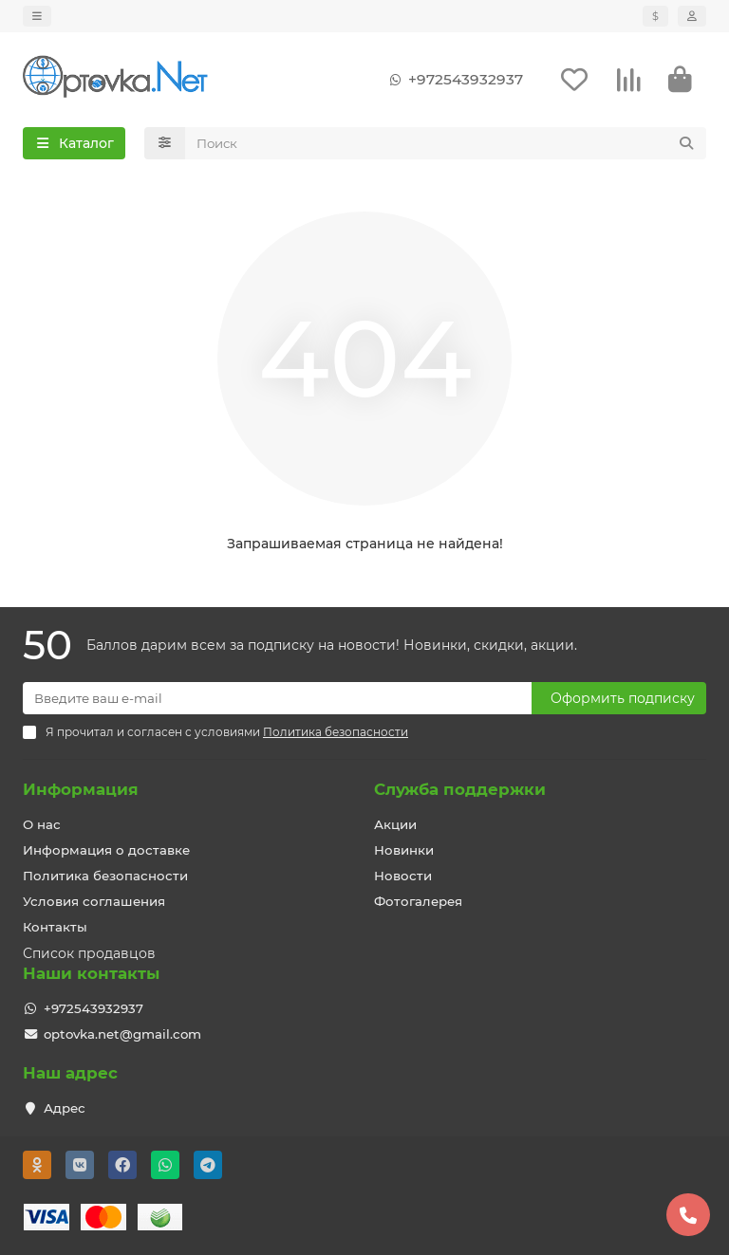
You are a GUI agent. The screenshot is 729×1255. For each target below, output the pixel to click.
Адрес (64, 1108)
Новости (403, 875)
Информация (81, 789)
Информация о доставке (106, 850)
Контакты (55, 926)
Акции (395, 824)
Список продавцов (89, 953)
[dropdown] (37, 16)
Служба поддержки (460, 789)
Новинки (404, 850)
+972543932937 (452, 80)
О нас (42, 824)
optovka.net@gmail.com (122, 1034)
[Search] (446, 145)
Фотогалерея (418, 901)
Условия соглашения (94, 901)
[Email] (277, 698)
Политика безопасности (105, 875)
